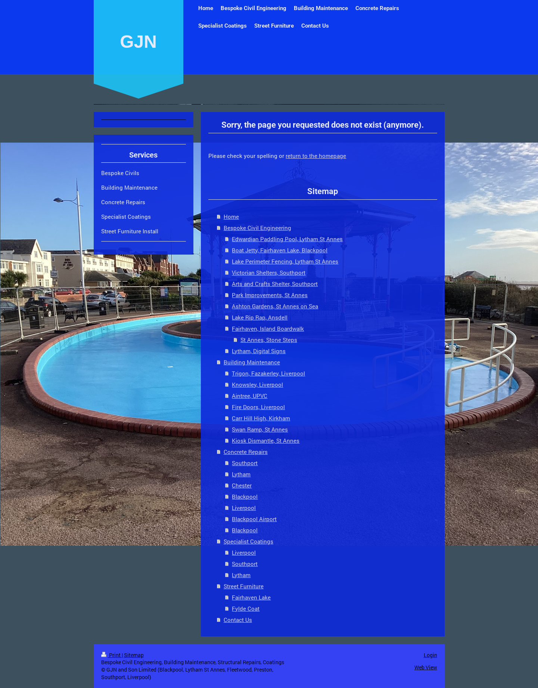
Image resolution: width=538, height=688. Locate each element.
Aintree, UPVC (249, 395)
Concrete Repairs (246, 451)
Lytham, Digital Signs (259, 351)
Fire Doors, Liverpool (258, 407)
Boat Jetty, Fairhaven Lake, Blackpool (279, 250)
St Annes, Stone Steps (268, 339)
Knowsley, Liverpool (257, 384)
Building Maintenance (252, 362)
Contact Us (238, 619)
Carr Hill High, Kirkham (261, 418)
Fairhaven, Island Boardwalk (268, 328)
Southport (245, 463)
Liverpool (244, 507)
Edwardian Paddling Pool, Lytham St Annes (287, 239)
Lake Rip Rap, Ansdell (259, 317)
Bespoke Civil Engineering (257, 227)
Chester (242, 485)
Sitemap (134, 655)
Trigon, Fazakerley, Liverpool (268, 373)
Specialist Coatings (248, 541)
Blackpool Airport (254, 519)
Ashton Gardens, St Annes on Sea (275, 306)
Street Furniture (244, 586)
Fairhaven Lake (251, 597)
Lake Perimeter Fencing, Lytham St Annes (285, 261)
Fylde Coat (245, 608)
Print (111, 655)
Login (430, 655)
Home (231, 216)
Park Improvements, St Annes (270, 295)
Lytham (241, 474)
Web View (425, 667)
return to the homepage (316, 155)
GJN (138, 42)
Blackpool (245, 496)
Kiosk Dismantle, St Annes (265, 440)
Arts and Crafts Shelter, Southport (275, 283)
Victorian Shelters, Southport (268, 272)
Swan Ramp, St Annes (260, 429)
